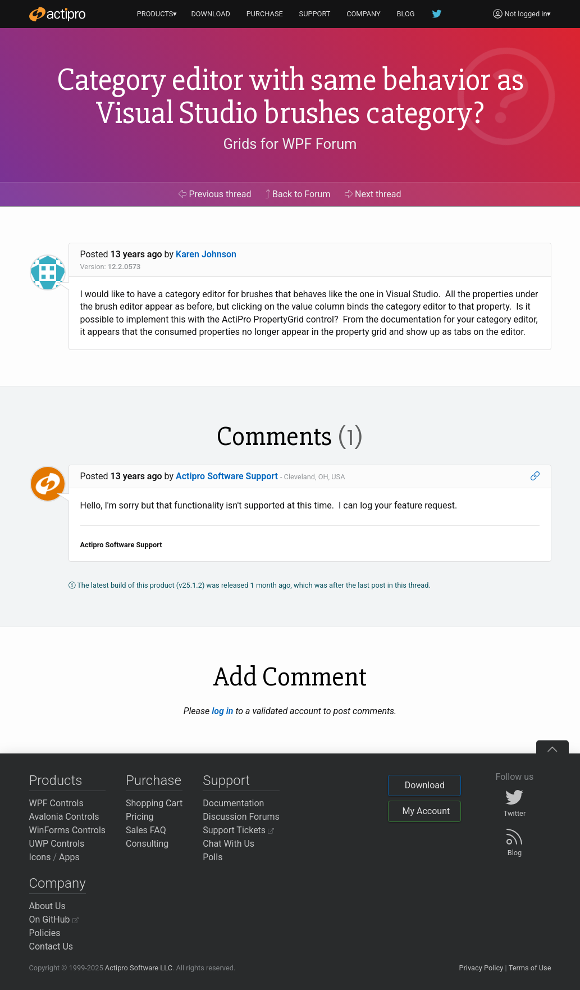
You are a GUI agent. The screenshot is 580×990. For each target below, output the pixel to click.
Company (57, 883)
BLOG (406, 14)
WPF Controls (56, 803)
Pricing (140, 816)
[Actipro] (57, 14)
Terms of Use (530, 968)
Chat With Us (228, 843)
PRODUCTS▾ (157, 14)
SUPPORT (315, 14)
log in (222, 711)
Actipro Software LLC (138, 968)
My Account (426, 811)
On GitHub (54, 919)
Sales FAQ (146, 830)
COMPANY (363, 14)
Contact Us (51, 946)
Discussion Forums (241, 816)
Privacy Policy (481, 968)
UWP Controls (57, 843)
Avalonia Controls (64, 816)
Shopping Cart (154, 803)
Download (425, 785)
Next (373, 194)
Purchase (153, 780)
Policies (45, 933)
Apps (69, 857)
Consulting (147, 843)
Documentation (233, 803)
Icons (40, 857)
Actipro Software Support (227, 476)
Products (56, 780)
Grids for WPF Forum (290, 143)
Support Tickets (238, 830)
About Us (47, 906)
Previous (215, 194)
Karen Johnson (206, 254)
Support (226, 780)
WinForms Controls (67, 830)
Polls (212, 857)
